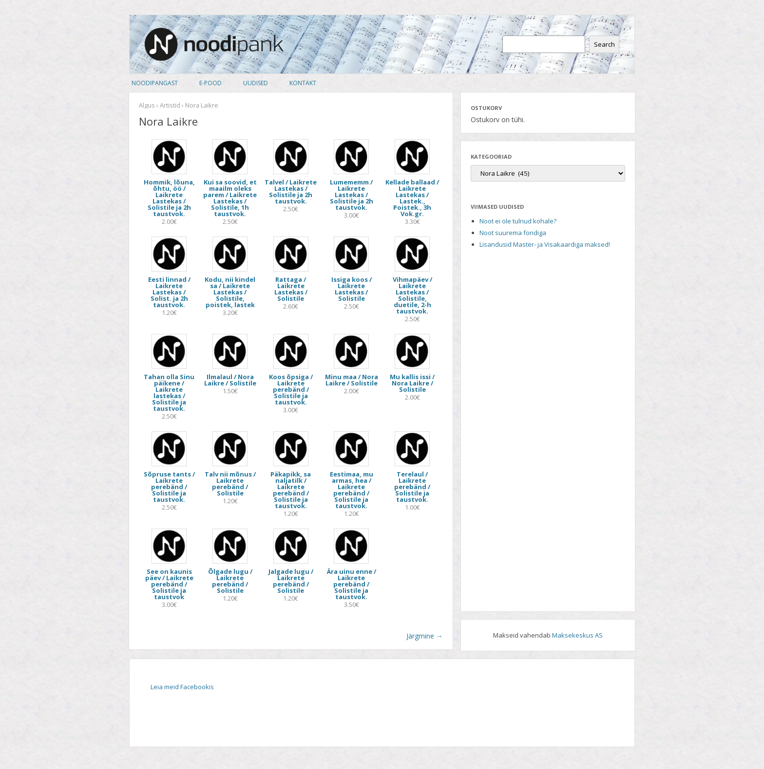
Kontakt (302, 83)
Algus (147, 105)
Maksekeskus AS (577, 635)
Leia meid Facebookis (182, 686)
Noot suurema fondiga (512, 232)
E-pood (210, 83)
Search (604, 44)
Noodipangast (155, 83)
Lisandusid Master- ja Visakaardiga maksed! (544, 244)
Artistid (170, 105)
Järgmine (424, 636)
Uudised (255, 83)
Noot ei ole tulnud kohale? (517, 221)
